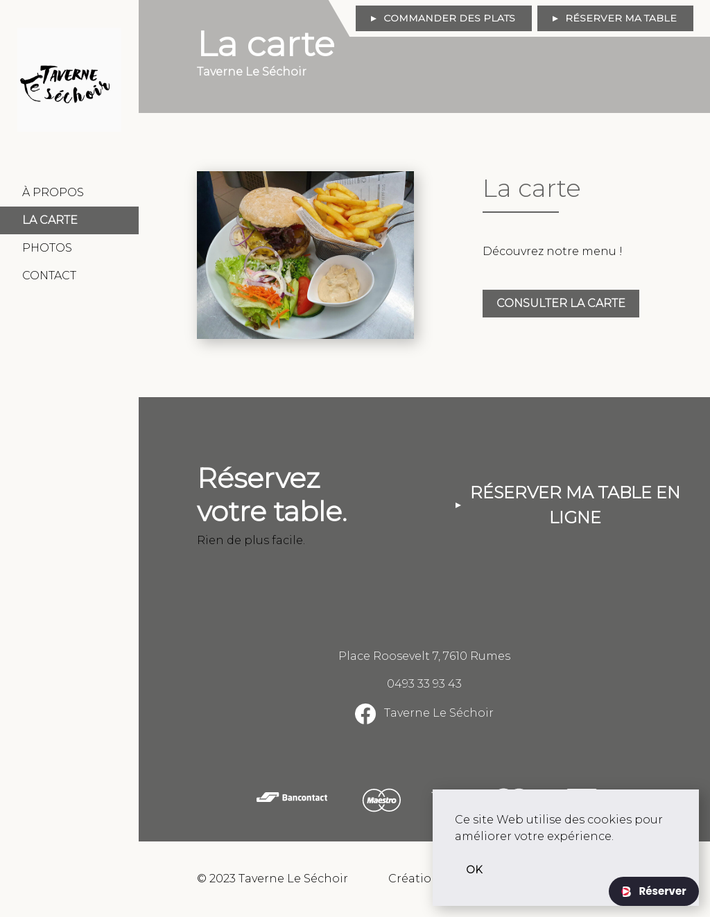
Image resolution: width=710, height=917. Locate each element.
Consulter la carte (560, 303)
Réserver (661, 891)
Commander (449, 18)
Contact (49, 275)
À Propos (53, 192)
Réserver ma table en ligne (575, 504)
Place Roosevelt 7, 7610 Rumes (424, 656)
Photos (47, 247)
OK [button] (474, 870)
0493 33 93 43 (424, 683)
